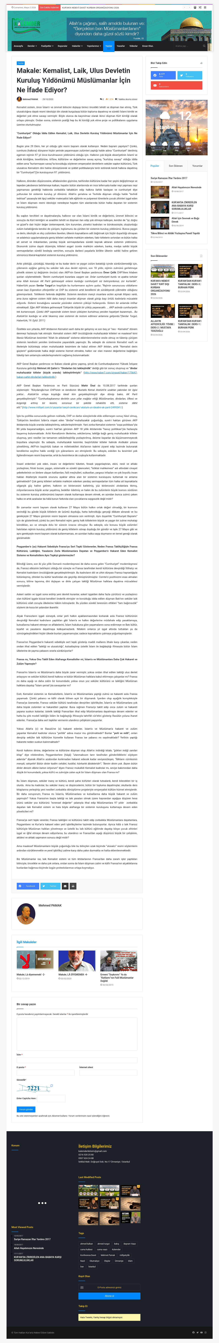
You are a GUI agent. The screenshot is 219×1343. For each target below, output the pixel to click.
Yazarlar (121, 46)
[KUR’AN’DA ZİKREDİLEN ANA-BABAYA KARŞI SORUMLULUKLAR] (160, 207)
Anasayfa (18, 46)
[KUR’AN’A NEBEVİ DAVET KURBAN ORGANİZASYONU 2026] (88, 1190)
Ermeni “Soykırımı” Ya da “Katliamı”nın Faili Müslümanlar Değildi (116, 977)
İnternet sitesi (86, 1067)
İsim (19, 1054)
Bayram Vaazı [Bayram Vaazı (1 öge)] (130, 1244)
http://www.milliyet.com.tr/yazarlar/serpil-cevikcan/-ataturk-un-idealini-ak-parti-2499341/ (72, 407)
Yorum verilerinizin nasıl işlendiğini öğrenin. (89, 1116)
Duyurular (62, 46)
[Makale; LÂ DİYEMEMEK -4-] (76, 961)
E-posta (21, 1067)
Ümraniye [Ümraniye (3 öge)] (119, 1261)
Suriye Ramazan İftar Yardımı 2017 (169, 178)
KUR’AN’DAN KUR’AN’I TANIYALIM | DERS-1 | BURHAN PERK (189, 324)
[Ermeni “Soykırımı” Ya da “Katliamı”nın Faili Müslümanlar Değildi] (118, 961)
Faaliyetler (46, 46)
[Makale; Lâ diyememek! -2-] (35, 961)
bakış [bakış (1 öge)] (116, 1244)
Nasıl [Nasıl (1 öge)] (82, 1261)
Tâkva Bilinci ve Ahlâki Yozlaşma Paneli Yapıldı (175, 233)
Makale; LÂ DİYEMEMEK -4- (73, 974)
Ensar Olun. (147, 46)
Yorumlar (197, 165)
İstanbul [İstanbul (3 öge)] (92, 1267)
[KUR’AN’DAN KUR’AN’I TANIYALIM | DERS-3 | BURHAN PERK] (190, 271)
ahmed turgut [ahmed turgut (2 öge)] (104, 1244)
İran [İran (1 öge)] (82, 1267)
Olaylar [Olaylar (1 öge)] (107, 1261)
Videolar (134, 46)
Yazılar (108, 46)
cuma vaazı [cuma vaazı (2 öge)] (102, 1249)
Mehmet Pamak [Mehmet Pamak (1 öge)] (108, 1255)
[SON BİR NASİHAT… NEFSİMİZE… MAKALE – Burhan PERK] (109, 1218)
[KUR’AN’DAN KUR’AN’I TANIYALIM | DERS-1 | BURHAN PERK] (190, 311)
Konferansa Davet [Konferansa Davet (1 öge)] (88, 1255)
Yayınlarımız (93, 46)
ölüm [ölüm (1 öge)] (130, 1261)
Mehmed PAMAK (30, 99)
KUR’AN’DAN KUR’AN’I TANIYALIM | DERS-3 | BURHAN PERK (189, 284)
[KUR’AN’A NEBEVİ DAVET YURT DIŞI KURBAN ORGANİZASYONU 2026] (163, 271)
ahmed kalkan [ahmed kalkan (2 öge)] (86, 1244)
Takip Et (82, 1306)
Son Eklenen (176, 165)
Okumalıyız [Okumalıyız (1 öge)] (95, 1261)
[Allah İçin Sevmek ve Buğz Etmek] (160, 223)
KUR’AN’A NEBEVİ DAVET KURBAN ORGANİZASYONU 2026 (90, 7)
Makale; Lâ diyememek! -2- (31, 974)
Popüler (154, 165)
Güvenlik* (21, 1080)
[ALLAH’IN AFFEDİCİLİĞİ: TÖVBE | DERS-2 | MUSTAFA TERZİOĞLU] (163, 311)
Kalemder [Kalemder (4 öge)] (116, 1249)
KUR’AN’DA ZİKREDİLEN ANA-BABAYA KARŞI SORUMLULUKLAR (184, 205)
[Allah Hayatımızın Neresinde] (160, 192)
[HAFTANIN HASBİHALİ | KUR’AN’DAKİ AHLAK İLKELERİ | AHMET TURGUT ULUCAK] (130, 1217)
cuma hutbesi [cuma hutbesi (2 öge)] (86, 1249)
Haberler (76, 46)
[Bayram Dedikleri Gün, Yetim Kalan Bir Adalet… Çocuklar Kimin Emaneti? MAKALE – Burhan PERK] (130, 1204)
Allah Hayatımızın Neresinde (187, 187)
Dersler (31, 46)
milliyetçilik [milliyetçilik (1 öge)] (125, 1255)
